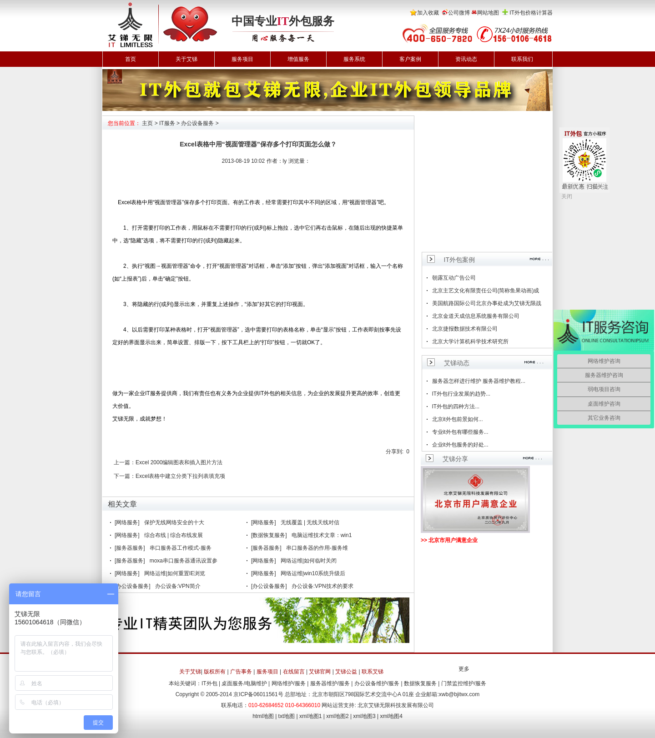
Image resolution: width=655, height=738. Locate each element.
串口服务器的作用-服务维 (317, 548)
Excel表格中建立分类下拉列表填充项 (180, 476)
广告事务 (241, 671)
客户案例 (410, 59)
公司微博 (459, 13)
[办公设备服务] (133, 586)
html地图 (263, 716)
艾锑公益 (346, 671)
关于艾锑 (186, 59)
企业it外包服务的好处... (460, 445)
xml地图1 (310, 716)
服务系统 (354, 59)
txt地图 (286, 716)
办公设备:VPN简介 (178, 586)
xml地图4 (391, 716)
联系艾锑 (372, 671)
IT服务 (167, 123)
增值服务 (298, 59)
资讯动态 (466, 59)
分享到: (394, 451)
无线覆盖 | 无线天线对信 (310, 522)
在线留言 (294, 671)
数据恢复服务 (420, 683)
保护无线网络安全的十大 (174, 522)
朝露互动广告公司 (454, 278)
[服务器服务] (130, 548)
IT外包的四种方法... (456, 406)
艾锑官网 (320, 671)
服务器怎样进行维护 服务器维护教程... (478, 381)
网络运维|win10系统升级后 (313, 573)
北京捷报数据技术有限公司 (465, 329)
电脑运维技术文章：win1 (322, 535)
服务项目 (242, 59)
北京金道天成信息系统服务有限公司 (475, 316)
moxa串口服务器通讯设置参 (183, 560)
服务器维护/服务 (330, 683)
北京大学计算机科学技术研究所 (470, 341)
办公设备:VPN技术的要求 (322, 586)
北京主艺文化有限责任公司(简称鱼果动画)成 (485, 290)
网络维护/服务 (289, 683)
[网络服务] (127, 522)
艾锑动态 (456, 362)
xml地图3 (364, 716)
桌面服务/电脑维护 (244, 683)
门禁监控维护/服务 (463, 683)
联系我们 (522, 59)
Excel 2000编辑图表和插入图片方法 (179, 462)
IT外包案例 (459, 259)
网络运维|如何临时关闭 (309, 560)
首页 (130, 59)
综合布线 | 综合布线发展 (173, 535)
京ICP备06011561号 (258, 694)
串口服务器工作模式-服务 (181, 548)
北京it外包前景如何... (457, 419)
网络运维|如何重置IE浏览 (174, 573)
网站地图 (488, 13)
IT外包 (209, 683)
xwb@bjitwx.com (459, 694)
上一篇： (125, 462)
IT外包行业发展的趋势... (461, 394)
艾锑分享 (455, 458)
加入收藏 (428, 13)
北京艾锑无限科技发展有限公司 (396, 705)
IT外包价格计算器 (531, 13)
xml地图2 (337, 716)
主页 (147, 123)
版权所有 (215, 671)
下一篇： (125, 476)
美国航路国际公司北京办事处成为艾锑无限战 (486, 303)
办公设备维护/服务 (376, 683)
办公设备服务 (197, 123)
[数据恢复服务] (269, 535)
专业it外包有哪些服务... (460, 432)
